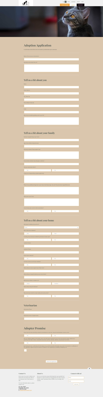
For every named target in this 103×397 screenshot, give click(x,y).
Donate (80, 5)
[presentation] (52, 356)
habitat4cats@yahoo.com (26, 390)
